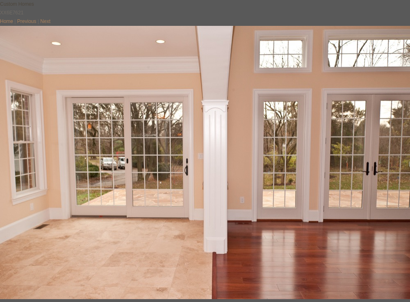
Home (6, 21)
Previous (26, 21)
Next (45, 21)
